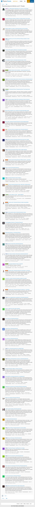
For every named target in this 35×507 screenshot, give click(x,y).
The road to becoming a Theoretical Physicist (13, 475)
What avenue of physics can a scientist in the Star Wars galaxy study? (17, 110)
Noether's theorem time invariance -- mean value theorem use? (17, 70)
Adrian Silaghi (7, 334)
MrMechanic (7, 451)
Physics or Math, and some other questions (12, 308)
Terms (24, 503)
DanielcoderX (7, 34)
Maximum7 (7, 116)
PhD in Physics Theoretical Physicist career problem (15, 427)
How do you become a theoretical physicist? (14, 455)
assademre (7, 173)
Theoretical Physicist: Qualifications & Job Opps (15, 448)
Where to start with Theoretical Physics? (12, 167)
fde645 (6, 433)
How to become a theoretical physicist (11, 318)
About (21, 503)
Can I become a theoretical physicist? (11, 338)
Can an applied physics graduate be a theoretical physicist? (16, 297)
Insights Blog (15, 1)
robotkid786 (7, 14)
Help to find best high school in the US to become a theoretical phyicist (18, 79)
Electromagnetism (13, 199)
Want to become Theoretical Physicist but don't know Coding (17, 139)
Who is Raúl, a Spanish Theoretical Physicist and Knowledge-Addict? (17, 121)
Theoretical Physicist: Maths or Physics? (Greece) (13, 368)
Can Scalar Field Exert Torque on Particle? (14, 263)
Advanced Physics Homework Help (10, 286)
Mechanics (20, 76)
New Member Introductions (12, 25)
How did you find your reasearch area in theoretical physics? (16, 129)
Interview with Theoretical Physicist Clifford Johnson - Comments (18, 159)
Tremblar (6, 481)
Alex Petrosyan (7, 155)
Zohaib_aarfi (7, 198)
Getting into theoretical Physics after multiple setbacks (16, 149)
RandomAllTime (7, 314)
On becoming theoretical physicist (11, 418)
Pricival (6, 249)
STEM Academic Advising (12, 15)
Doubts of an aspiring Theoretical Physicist (12, 397)
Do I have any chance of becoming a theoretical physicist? (16, 253)
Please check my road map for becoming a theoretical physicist (16, 465)
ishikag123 (7, 461)
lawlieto (6, 190)
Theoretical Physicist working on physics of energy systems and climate (17, 18)
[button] (18, 1)
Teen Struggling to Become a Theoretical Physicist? (14, 222)
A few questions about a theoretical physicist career (15, 212)
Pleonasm (6, 382)
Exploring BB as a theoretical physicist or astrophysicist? (15, 376)
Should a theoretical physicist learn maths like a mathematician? (17, 184)
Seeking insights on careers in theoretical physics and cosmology (16, 28)
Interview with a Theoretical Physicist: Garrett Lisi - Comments (17, 289)
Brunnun (6, 403)
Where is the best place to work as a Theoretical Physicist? (16, 358)
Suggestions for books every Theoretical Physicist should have (16, 386)
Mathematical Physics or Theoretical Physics (13, 232)
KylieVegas (7, 303)
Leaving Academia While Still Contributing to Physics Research (17, 99)
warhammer (7, 95)
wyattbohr (6, 105)
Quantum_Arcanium (8, 145)
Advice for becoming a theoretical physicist (14, 243)
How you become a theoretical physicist (13, 437)
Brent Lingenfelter (8, 228)
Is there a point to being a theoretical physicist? (13, 408)
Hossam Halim (7, 423)
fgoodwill (6, 471)
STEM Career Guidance (20, 35)
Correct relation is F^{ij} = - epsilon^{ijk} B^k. (14, 194)
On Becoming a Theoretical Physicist (11, 328)
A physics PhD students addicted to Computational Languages (16, 49)
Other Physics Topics (21, 164)
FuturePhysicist (7, 354)
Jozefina (6, 364)
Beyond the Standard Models (28, 96)
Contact (18, 503)
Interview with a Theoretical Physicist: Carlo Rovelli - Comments (17, 270)
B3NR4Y (6, 414)
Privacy (27, 503)
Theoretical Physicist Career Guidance (13, 177)
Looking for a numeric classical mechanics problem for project (16, 278)
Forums (21, 1)
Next (5, 495)
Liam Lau (6, 238)
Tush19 (6, 73)
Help (31, 503)
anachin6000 (7, 135)
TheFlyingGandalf (8, 218)
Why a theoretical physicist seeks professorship (14, 485)
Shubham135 (7, 266)
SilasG (6, 392)
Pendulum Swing (7, 344)
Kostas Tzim (7, 372)
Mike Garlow (7, 284)
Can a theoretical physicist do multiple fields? (14, 348)
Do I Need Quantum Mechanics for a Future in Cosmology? (16, 8)
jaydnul (6, 491)
